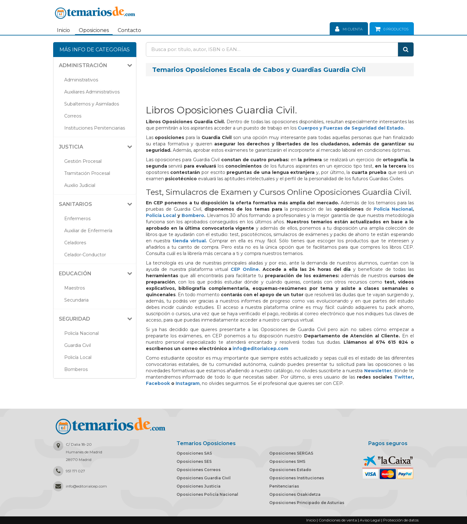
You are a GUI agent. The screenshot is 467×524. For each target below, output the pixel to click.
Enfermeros (77, 218)
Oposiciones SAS (194, 453)
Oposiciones (94, 30)
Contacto (129, 30)
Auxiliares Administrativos (92, 92)
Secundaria (76, 300)
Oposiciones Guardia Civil (204, 478)
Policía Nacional (81, 333)
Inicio (63, 30)
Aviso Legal (370, 520)
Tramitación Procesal (87, 173)
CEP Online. (245, 269)
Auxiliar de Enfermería (88, 230)
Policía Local (77, 357)
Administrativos (81, 80)
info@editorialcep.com (260, 348)
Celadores (75, 243)
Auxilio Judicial (79, 185)
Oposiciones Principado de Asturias (306, 502)
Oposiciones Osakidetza (295, 494)
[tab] (95, 65)
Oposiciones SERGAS (291, 453)
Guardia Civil (77, 345)
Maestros (74, 288)
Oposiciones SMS (287, 461)
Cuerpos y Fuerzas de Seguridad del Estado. (351, 128)
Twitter (403, 377)
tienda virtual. (189, 241)
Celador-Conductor (85, 255)
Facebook (158, 383)
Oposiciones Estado (290, 469)
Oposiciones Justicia (199, 486)
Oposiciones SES (194, 461)
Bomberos (76, 369)
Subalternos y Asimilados (91, 104)
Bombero (193, 215)
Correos (72, 116)
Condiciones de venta (338, 520)
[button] (97, 65)
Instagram (188, 383)
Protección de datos (401, 520)
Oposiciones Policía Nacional (207, 494)
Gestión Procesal (83, 161)
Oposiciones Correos (199, 469)
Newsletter (377, 371)
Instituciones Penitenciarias (94, 128)
